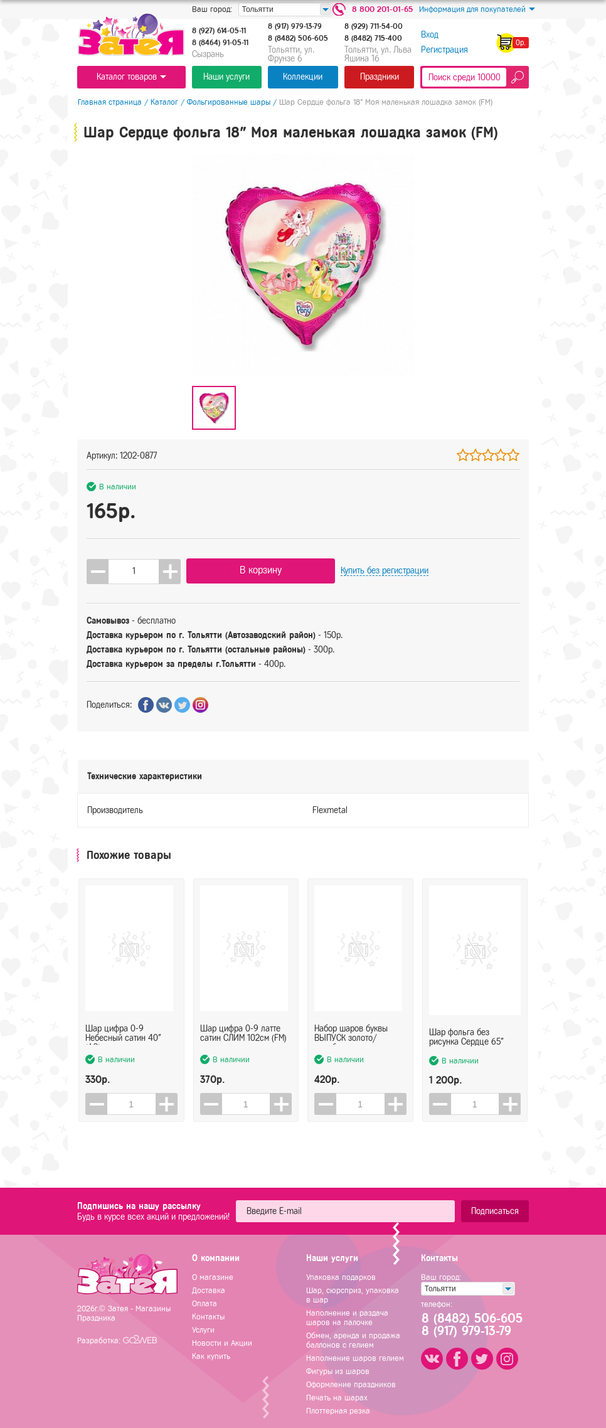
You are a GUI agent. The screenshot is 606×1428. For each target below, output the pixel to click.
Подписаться (495, 1211)
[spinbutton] (134, 570)
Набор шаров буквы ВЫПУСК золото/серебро (351, 1035)
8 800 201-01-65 (382, 9)
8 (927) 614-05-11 (219, 31)
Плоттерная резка (338, 1411)
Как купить (211, 1356)
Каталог (164, 102)
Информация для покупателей (477, 9)
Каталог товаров (131, 77)
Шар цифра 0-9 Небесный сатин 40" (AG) (123, 1035)
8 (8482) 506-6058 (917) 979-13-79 (470, 1325)
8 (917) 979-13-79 (295, 26)
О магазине (212, 1277)
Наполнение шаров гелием (355, 1358)
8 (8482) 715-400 (373, 38)
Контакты (208, 1317)
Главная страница (109, 102)
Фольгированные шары (228, 102)
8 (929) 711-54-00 (373, 26)
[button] (170, 570)
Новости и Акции (222, 1343)
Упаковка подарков (341, 1277)
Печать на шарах (337, 1397)
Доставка (208, 1290)
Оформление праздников (351, 1384)
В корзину (249, 570)
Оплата (204, 1303)
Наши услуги (226, 77)
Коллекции (302, 77)
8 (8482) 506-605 (298, 38)
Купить (361, 570)
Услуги (203, 1330)
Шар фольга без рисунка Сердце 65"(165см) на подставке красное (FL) (468, 1035)
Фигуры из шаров (337, 1371)
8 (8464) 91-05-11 (220, 42)
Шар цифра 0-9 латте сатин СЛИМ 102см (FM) (243, 1035)
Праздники (379, 77)
